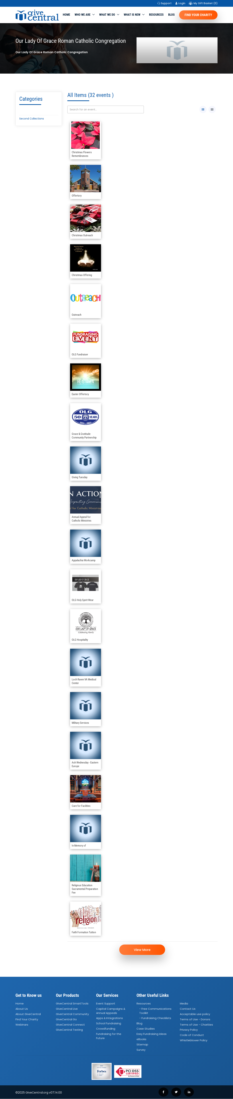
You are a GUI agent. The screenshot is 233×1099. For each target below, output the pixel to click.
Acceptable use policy (195, 1014)
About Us (21, 1009)
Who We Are (82, 14)
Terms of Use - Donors (195, 1019)
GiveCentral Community (72, 1014)
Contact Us (188, 1009)
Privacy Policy (189, 1030)
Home (66, 14)
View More (142, 949)
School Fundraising (108, 1023)
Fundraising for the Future (108, 1036)
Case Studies (146, 1029)
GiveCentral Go (66, 1019)
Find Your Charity (198, 15)
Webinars (21, 1024)
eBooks (141, 1039)
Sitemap (142, 1044)
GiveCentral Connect (70, 1024)
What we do (107, 14)
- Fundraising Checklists (155, 1018)
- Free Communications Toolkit (155, 1011)
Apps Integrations (109, 1018)
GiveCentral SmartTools (72, 1004)
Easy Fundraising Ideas (152, 1034)
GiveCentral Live (67, 1009)
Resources (156, 14)
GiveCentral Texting (69, 1030)
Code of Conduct (192, 1035)
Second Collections (31, 118)
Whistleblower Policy (193, 1040)
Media (184, 1004)
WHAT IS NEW (132, 14)
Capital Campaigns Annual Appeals (110, 1011)
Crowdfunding (105, 1029)
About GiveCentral (28, 1014)
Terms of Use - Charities (196, 1024)
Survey (141, 1050)
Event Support (105, 1004)
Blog (171, 14)
